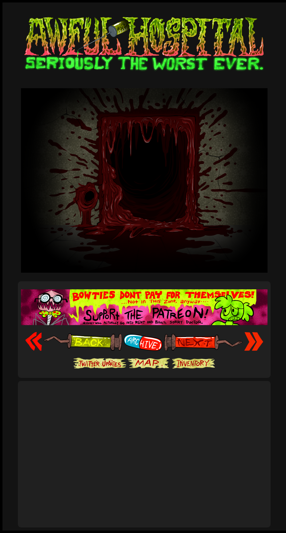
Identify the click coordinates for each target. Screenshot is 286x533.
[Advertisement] (58, 447)
